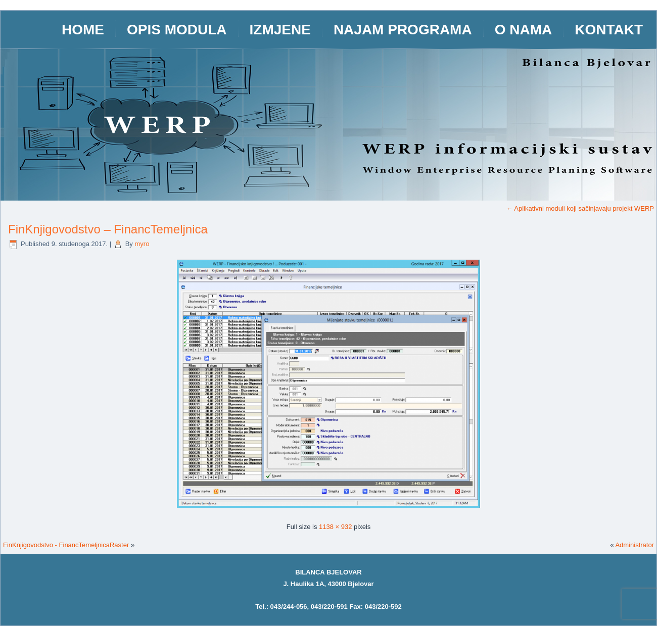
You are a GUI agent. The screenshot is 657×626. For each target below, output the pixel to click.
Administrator (634, 545)
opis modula (177, 29)
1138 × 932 (335, 527)
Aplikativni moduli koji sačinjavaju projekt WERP (580, 208)
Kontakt (609, 29)
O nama (523, 29)
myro (141, 244)
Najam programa (403, 29)
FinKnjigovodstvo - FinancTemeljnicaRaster (66, 545)
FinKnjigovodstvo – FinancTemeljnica (108, 229)
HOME (83, 29)
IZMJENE (280, 29)
